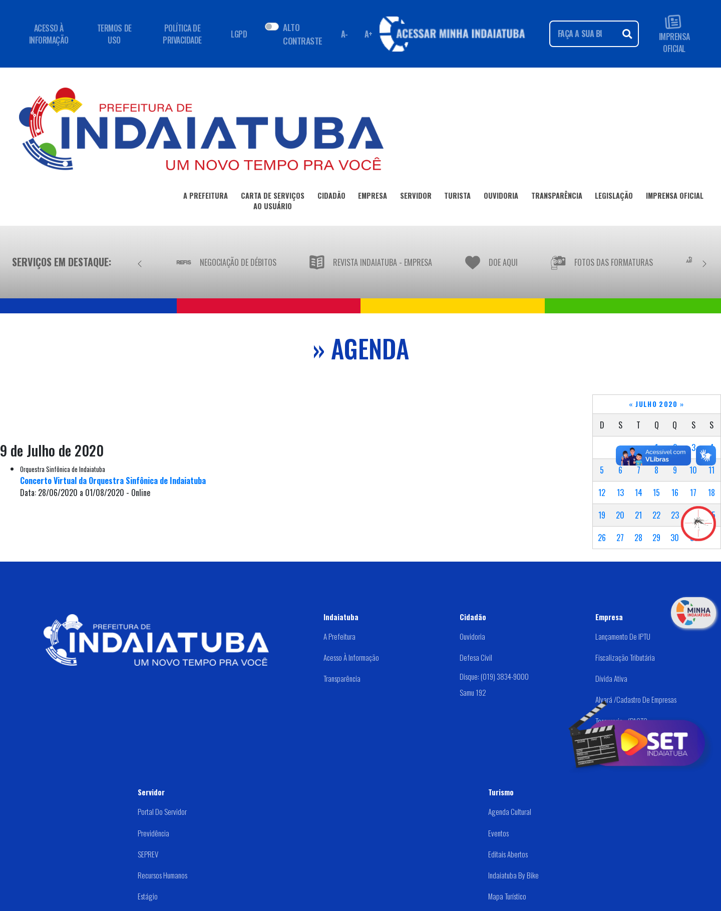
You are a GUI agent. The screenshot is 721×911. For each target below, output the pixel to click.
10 (693, 470)
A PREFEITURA (205, 197)
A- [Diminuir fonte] (344, 34)
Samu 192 (473, 692)
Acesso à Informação (351, 657)
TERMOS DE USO (114, 34)
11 (711, 470)
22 (656, 515)
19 (601, 515)
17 (693, 493)
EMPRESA (372, 197)
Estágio (148, 895)
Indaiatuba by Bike (513, 874)
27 (620, 538)
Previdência (153, 832)
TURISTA (457, 197)
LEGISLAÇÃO (614, 197)
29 (656, 538)
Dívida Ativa (611, 678)
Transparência (341, 678)
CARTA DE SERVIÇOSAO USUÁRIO (272, 202)
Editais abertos (508, 853)
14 (638, 493)
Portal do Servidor (162, 811)
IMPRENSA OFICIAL (674, 34)
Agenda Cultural (509, 811)
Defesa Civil (476, 657)
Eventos (498, 832)
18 (711, 493)
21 (638, 515)
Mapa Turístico (507, 895)
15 (656, 493)
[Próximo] (704, 262)
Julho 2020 (656, 404)
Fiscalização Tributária (625, 657)
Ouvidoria (472, 636)
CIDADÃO (331, 197)
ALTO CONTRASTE (302, 34)
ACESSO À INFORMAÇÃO (49, 34)
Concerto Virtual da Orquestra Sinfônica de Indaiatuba (113, 481)
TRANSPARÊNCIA (556, 197)
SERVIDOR (416, 197)
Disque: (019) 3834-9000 (494, 676)
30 (674, 538)
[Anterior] (139, 262)
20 (620, 515)
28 (638, 538)
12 (601, 493)
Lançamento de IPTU (622, 636)
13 (620, 493)
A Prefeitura (339, 636)
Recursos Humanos (162, 874)
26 (602, 538)
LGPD (239, 34)
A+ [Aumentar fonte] (369, 34)
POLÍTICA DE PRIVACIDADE (182, 34)
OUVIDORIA (501, 197)
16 (674, 493)
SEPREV (148, 853)
